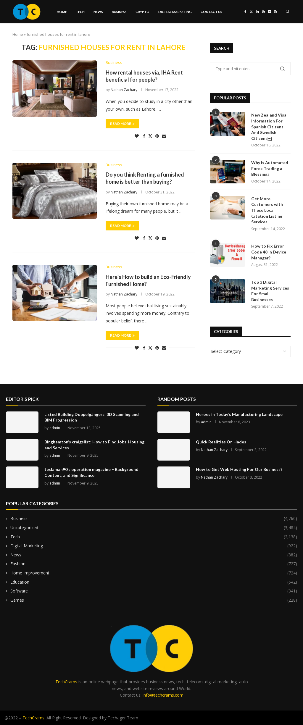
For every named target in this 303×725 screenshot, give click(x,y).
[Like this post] (137, 136)
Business (119, 12)
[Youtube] (263, 12)
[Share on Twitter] (150, 136)
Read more (122, 123)
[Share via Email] (164, 136)
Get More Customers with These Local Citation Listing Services (267, 210)
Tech (80, 12)
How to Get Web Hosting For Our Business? (239, 469)
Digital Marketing (175, 12)
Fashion (153, 564)
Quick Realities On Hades (221, 441)
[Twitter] (251, 12)
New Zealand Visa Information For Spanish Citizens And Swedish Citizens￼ (268, 126)
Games (153, 600)
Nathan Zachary (124, 90)
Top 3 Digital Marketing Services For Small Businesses (270, 291)
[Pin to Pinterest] (157, 136)
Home (62, 12)
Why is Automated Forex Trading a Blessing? (269, 168)
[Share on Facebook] (144, 136)
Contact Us (211, 12)
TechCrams (66, 681)
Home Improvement (153, 573)
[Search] (288, 12)
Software (153, 591)
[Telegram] (269, 12)
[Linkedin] (257, 12)
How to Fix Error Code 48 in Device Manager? (268, 251)
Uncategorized (153, 528)
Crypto (142, 12)
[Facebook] (245, 12)
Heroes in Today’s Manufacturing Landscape (239, 414)
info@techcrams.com (163, 695)
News (98, 12)
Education (153, 582)
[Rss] (275, 12)
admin (54, 427)
